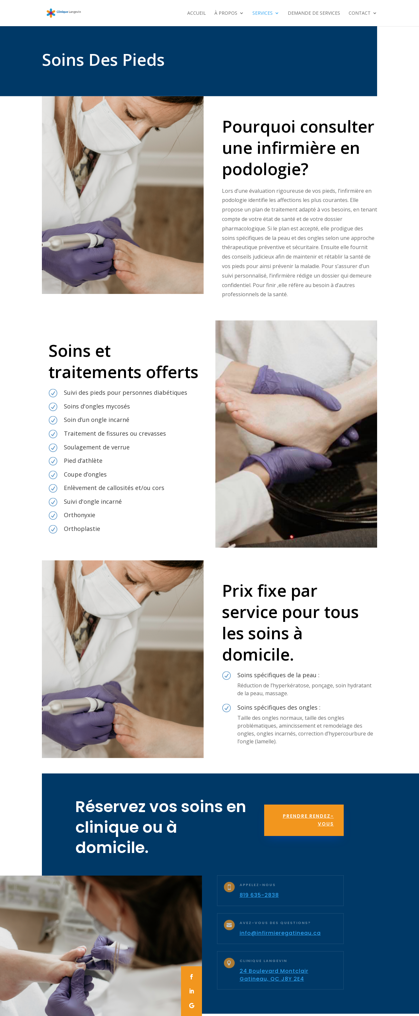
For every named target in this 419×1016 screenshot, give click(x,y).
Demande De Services (314, 13)
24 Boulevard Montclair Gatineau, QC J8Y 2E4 (274, 975)
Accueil (196, 13)
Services (262, 13)
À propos (225, 13)
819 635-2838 (259, 895)
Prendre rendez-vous (308, 820)
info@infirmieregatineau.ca (280, 933)
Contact (360, 13)
